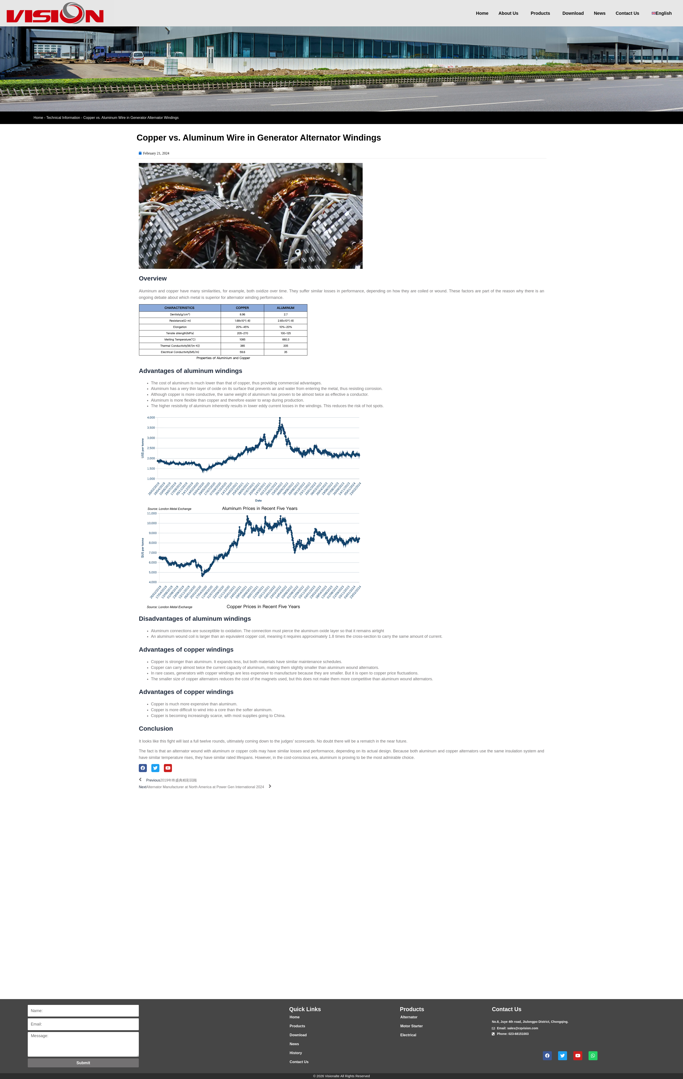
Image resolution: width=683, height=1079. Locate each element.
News (600, 13)
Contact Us (629, 13)
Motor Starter (411, 1026)
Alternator (408, 1017)
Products (541, 13)
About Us (510, 13)
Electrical (408, 1035)
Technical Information (63, 118)
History (296, 1053)
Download (573, 13)
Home (482, 13)
